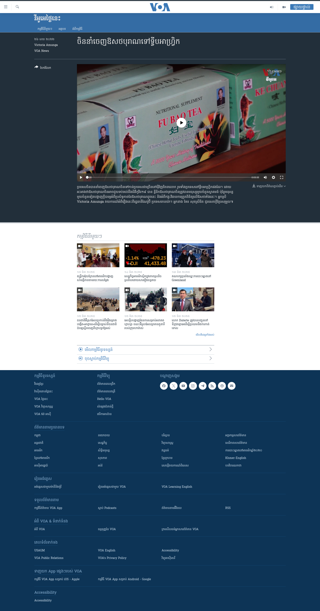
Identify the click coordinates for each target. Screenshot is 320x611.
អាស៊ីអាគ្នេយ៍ (41, 466)
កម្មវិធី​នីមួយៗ (45, 29)
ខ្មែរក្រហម (167, 458)
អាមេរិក (38, 451)
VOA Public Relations (48, 558)
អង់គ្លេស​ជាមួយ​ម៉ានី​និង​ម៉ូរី (47, 487)
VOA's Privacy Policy (112, 558)
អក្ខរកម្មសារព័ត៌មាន (235, 435)
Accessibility (170, 551)
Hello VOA (104, 399)
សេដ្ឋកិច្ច (102, 443)
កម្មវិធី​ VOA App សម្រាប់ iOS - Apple (57, 579)
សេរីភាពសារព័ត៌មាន (236, 443)
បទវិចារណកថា (233, 466)
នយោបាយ (104, 435)
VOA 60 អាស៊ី (42, 414)
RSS (228, 508)
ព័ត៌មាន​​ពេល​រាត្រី (106, 392)
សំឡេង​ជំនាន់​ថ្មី (105, 407)
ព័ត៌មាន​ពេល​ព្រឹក (106, 384)
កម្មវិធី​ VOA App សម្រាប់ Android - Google (124, 579)
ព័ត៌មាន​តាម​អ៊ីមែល (172, 508)
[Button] (42, 68)
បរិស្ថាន (166, 435)
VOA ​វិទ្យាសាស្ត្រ (43, 407)
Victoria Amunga (46, 45)
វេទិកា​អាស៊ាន (104, 414)
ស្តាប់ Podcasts (107, 508)
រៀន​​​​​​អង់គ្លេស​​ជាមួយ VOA (112, 487)
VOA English (106, 551)
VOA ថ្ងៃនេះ (41, 399)
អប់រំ (100, 466)
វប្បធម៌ (165, 451)
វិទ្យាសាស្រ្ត (167, 443)
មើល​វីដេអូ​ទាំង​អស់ (205, 335)
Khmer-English (235, 458)
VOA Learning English (177, 487)
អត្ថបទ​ (62, 29)
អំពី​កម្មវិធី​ (77, 29)
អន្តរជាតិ (38, 443)
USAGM (39, 551)
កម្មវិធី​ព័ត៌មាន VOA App (48, 508)
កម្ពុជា (37, 435)
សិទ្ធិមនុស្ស (104, 451)
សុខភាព (102, 458)
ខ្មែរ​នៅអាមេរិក (42, 458)
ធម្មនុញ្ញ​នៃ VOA (107, 529)
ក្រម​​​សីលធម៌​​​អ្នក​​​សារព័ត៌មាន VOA (180, 529)
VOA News (41, 51)
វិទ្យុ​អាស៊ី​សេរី (168, 558)
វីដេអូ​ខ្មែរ (38, 384)
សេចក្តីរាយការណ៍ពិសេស (175, 466)
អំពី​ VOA (39, 529)
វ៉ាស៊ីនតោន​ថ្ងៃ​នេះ (43, 392)
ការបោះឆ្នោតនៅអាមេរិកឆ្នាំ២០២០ (243, 451)
